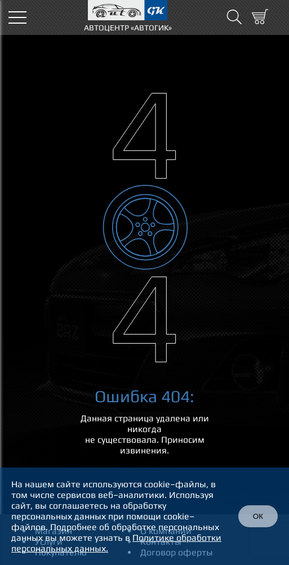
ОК (258, 516)
